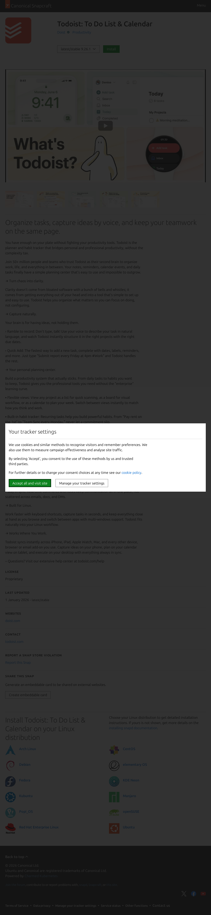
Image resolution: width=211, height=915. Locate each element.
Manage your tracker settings (81, 483)
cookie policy (131, 472)
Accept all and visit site (29, 483)
